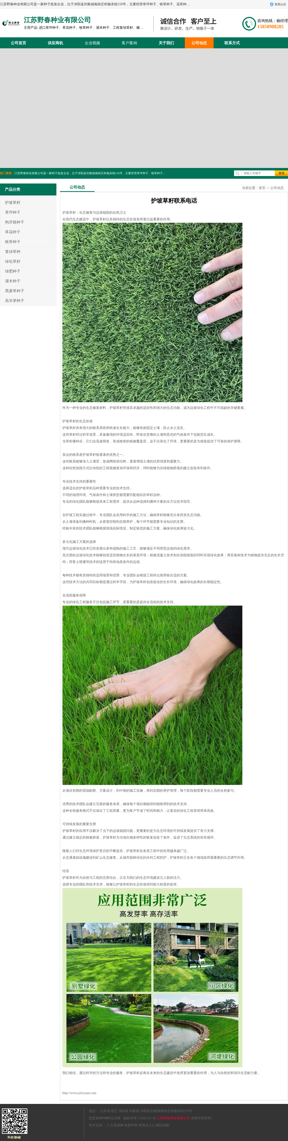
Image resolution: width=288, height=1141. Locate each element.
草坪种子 (12, 212)
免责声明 (131, 1125)
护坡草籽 (12, 202)
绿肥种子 (12, 271)
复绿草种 (12, 252)
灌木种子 (12, 281)
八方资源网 (115, 1125)
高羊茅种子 (14, 301)
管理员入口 (146, 1125)
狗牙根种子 (14, 222)
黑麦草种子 (14, 291)
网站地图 (162, 1125)
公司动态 (199, 43)
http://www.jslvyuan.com (79, 1093)
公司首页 (18, 43)
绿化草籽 (12, 261)
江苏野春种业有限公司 (173, 1118)
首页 (262, 188)
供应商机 (55, 43)
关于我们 (166, 43)
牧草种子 (12, 242)
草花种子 (12, 232)
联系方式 (232, 43)
